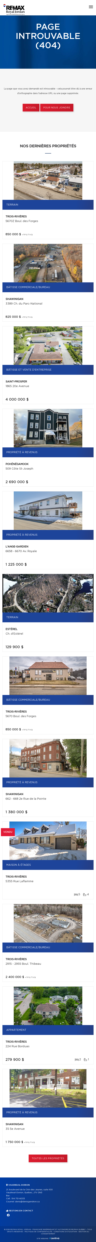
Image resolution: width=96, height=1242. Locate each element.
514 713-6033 (18, 1199)
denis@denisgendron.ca (27, 1202)
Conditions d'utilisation (65, 1231)
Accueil (31, 108)
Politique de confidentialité (38, 1231)
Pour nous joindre (56, 108)
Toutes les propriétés (48, 1158)
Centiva (54, 1238)
